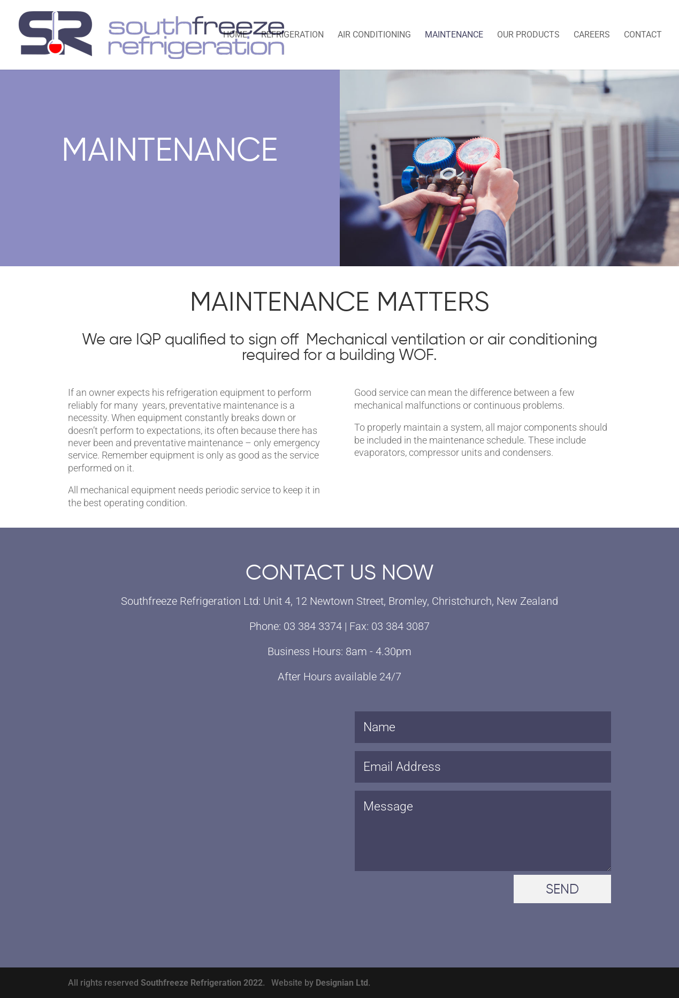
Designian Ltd (342, 983)
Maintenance (454, 35)
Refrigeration (292, 35)
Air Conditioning (374, 35)
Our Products (528, 35)
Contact (643, 35)
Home (235, 35)
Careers (592, 35)
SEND (562, 890)
